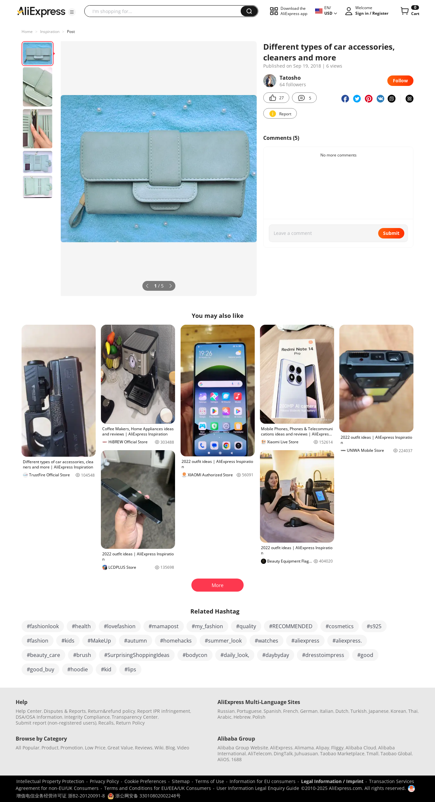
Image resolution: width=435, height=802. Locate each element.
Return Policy (130, 723)
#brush (82, 655)
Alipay (322, 748)
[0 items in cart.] (409, 11)
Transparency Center (135, 717)
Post (71, 31)
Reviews (144, 748)
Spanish (272, 711)
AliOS (223, 759)
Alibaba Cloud (361, 748)
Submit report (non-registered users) (56, 723)
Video (183, 748)
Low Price (95, 748)
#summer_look (223, 640)
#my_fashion (207, 626)
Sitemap (181, 781)
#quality (246, 626)
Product (49, 748)
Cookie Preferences (145, 781)
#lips (130, 669)
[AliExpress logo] (41, 11)
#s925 (374, 626)
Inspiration (49, 31)
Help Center (29, 711)
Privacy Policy (104, 781)
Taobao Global (396, 753)
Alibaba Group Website (243, 748)
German (309, 711)
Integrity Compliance (87, 717)
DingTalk (283, 753)
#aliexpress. (347, 640)
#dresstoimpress (323, 655)
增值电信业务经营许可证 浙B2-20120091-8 (60, 796)
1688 (236, 759)
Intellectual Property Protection (50, 781)
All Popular (28, 748)
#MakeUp (99, 640)
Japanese (379, 711)
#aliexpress (305, 640)
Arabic (225, 717)
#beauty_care (43, 655)
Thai (413, 711)
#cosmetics (340, 626)
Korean (398, 711)
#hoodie (77, 669)
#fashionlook (43, 626)
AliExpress (281, 748)
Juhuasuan (306, 753)
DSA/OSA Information (39, 717)
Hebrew (242, 717)
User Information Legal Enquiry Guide (258, 788)
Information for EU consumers (263, 781)
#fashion (37, 640)
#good (365, 655)
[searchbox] (165, 11)
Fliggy (337, 748)
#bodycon (195, 655)
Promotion (71, 748)
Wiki (159, 748)
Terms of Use (209, 781)
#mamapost (164, 626)
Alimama (304, 748)
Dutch (341, 711)
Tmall (372, 753)
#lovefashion (120, 626)
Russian (226, 711)
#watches (266, 640)
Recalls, (106, 723)
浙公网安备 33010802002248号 (144, 796)
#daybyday (275, 655)
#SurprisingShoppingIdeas (136, 655)
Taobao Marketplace (342, 753)
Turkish (358, 711)
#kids (67, 640)
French (290, 711)
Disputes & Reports (65, 711)
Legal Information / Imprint (332, 781)
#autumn (135, 640)
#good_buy (40, 669)
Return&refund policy (111, 711)
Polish (259, 717)
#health (81, 626)
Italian (326, 711)
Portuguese (249, 711)
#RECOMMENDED (291, 626)
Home (27, 31)
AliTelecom (260, 753)
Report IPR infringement (163, 711)
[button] (72, 12)
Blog (170, 748)
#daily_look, (234, 655)
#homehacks (176, 640)
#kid (106, 669)
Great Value (120, 748)
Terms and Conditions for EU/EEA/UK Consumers (157, 788)
